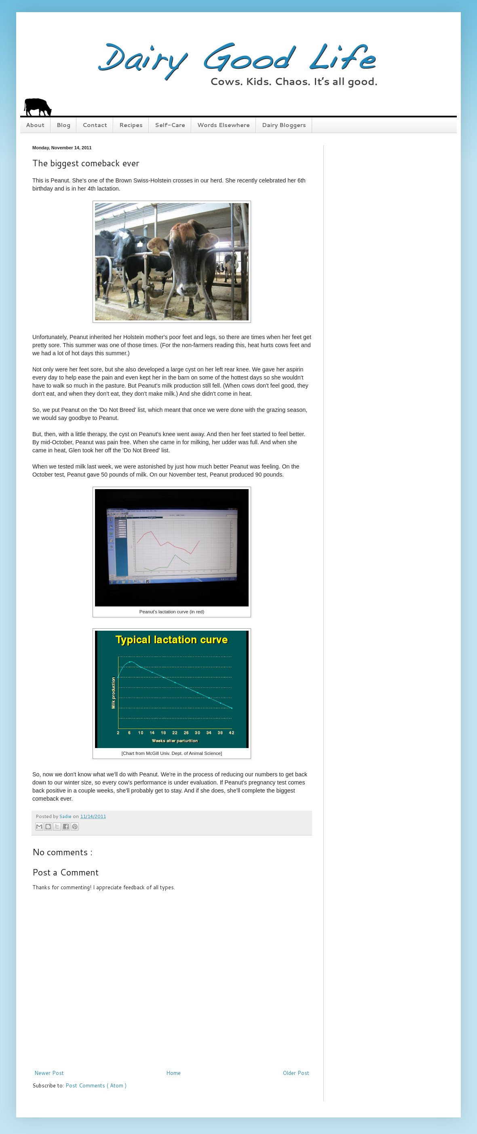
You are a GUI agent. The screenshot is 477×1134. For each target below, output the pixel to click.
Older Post (296, 1073)
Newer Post (49, 1073)
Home (173, 1073)
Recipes (131, 125)
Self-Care (170, 125)
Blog (63, 125)
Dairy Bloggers (284, 125)
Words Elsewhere (223, 125)
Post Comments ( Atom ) (96, 1085)
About (35, 125)
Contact (94, 125)
